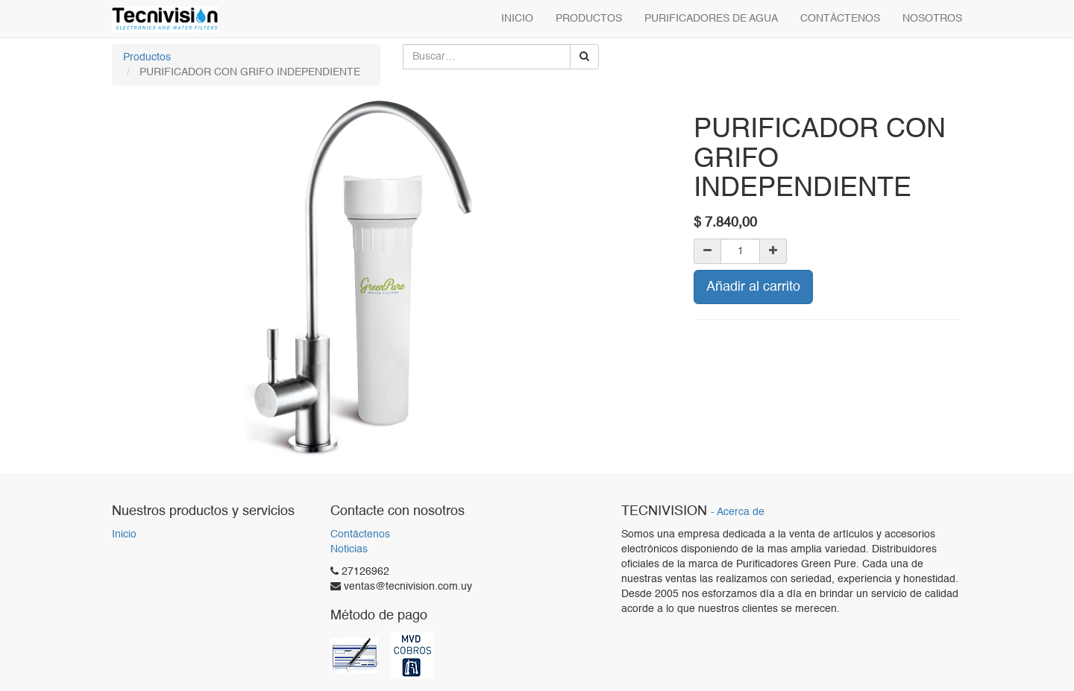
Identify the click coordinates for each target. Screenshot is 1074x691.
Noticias (349, 549)
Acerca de (740, 512)
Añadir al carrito (753, 287)
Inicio (124, 534)
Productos (147, 57)
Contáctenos (360, 534)
